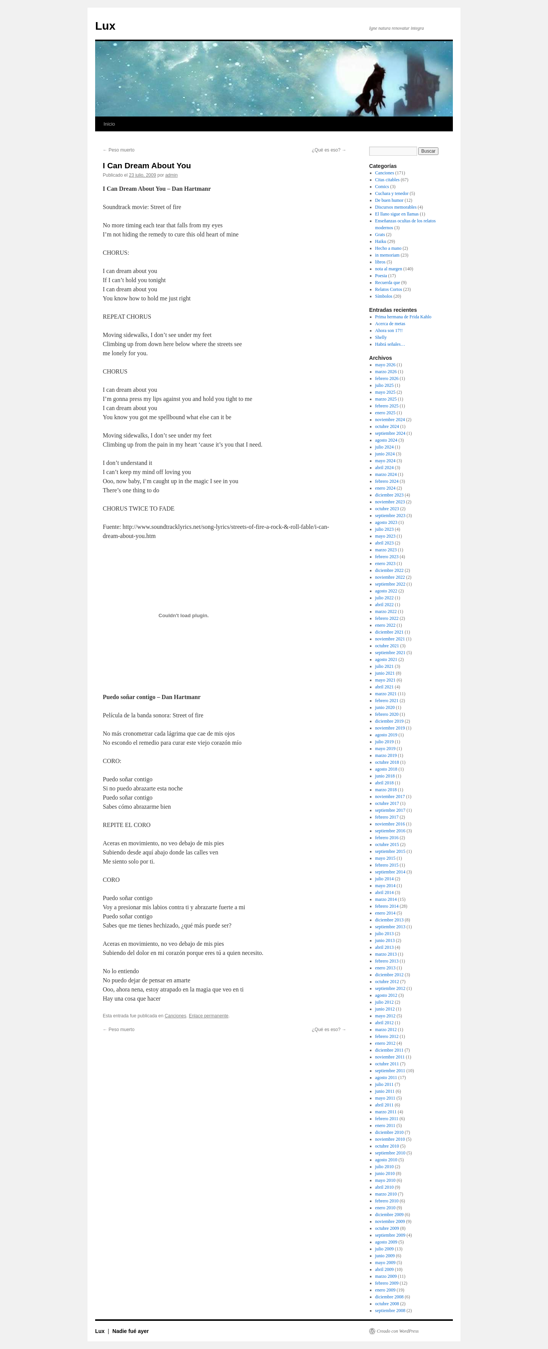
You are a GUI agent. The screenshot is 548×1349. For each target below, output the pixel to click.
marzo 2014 (386, 899)
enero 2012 (385, 1043)
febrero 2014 (387, 906)
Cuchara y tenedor (392, 193)
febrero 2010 (387, 1201)
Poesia (381, 275)
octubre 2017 (387, 803)
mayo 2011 (385, 1098)
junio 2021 (385, 673)
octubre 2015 (387, 844)
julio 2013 (384, 933)
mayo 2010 (385, 1180)
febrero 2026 (387, 378)
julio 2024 (384, 447)
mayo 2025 (385, 392)
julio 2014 (384, 878)
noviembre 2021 (390, 639)
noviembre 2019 (390, 728)
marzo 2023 (386, 549)
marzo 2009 (386, 1276)
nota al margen (388, 268)
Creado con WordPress (398, 1331)
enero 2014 (385, 913)
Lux (105, 25)
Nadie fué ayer (130, 1331)
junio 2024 (385, 454)
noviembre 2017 (390, 796)
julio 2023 (384, 529)
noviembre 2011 (390, 1057)
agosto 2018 (386, 769)
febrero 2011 (386, 1118)
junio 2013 (385, 940)
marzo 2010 (386, 1194)
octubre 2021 (387, 645)
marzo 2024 (386, 474)
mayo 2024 (385, 460)
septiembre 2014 (390, 872)
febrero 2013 (387, 961)
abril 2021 (384, 687)
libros (380, 262)
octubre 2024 (387, 426)
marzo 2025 (386, 399)
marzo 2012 (386, 1029)
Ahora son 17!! (389, 330)
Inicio (109, 124)
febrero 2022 (387, 618)
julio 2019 (384, 741)
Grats (380, 234)
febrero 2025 (387, 406)
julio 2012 (384, 1002)
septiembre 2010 (390, 1153)
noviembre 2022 (390, 577)
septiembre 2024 (390, 433)
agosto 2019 (386, 735)
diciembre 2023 (389, 495)
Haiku (380, 241)
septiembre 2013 (390, 926)
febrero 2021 (387, 700)
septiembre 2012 (390, 988)
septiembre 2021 (390, 652)
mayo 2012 (385, 1016)
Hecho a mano (388, 248)
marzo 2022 (386, 611)
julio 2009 (384, 1249)
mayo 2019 (385, 748)
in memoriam (387, 255)
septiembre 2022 (390, 584)
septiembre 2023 (390, 515)
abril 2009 (384, 1269)
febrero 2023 (387, 556)
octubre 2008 (387, 1303)
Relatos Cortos (388, 289)
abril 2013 (384, 947)
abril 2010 (384, 1187)
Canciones (175, 1016)
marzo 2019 (386, 755)
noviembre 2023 (390, 501)
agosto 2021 (386, 659)
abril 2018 (384, 782)
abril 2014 (384, 892)
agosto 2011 (386, 1077)
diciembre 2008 (389, 1297)
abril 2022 (384, 604)
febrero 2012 (387, 1036)
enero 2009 (385, 1290)
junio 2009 (385, 1255)
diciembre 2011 (389, 1050)
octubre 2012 (387, 981)
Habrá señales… (390, 344)
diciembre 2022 (389, 570)
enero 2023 (385, 563)
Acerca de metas (390, 323)
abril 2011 (384, 1105)
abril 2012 (384, 1022)
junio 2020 (385, 707)
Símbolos (383, 296)
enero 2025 (385, 412)
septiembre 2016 (390, 830)
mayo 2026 (385, 364)
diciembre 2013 (389, 920)
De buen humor (389, 200)
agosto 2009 (386, 1242)
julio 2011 (384, 1084)
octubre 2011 (387, 1063)
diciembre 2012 (389, 974)
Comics (382, 186)
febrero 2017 (387, 817)
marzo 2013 (386, 954)
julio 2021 (384, 666)
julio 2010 (384, 1166)
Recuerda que (387, 282)
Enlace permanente (208, 1016)
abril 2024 (384, 467)
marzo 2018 (386, 789)
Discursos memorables (396, 207)
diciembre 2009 (389, 1214)
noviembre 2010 (390, 1139)
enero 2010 (385, 1207)
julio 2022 (384, 597)
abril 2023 (384, 543)
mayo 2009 (385, 1262)
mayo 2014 (385, 885)
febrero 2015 (387, 865)
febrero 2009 (387, 1283)
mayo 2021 (385, 680)
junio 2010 (385, 1173)
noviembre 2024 (390, 419)
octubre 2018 (387, 762)
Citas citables (387, 179)
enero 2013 (385, 968)
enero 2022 (385, 625)
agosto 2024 (386, 440)
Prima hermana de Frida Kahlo (403, 316)
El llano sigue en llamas (397, 214)
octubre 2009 (387, 1228)
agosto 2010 (386, 1159)
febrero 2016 (387, 837)
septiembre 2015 (390, 851)
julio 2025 (384, 385)
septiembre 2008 (390, 1310)
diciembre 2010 (389, 1132)
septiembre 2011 (390, 1070)
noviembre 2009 (390, 1221)
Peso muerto (118, 150)
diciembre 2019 (389, 721)
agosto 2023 (386, 522)
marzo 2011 (386, 1111)
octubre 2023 (387, 508)
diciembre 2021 (389, 632)
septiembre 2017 (390, 810)
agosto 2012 (386, 995)
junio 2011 (385, 1091)
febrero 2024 (387, 481)
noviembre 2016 (390, 824)
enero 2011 (385, 1125)
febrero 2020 (387, 714)
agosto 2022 (386, 591)
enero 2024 (385, 488)
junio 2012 (385, 1009)
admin (171, 175)
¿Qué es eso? (329, 150)
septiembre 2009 (390, 1235)
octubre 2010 (387, 1146)
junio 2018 (385, 776)
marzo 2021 (386, 693)
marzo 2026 (386, 371)
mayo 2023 (385, 536)
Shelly (381, 337)
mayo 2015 (385, 858)
